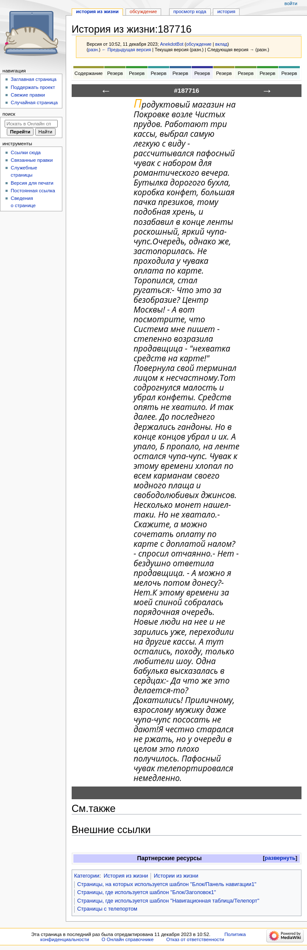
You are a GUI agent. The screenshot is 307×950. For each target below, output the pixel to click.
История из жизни (125, 876)
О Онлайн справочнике (127, 939)
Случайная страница (34, 102)
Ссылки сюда (26, 152)
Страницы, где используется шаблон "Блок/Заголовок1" (146, 892)
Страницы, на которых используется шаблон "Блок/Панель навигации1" (167, 884)
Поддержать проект (33, 87)
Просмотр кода (190, 11)
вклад (221, 44)
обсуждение (199, 44)
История (226, 11)
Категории (87, 876)
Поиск (9, 113)
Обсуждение (143, 11)
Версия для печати (32, 183)
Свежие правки (28, 94)
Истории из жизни (176, 876)
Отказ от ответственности (195, 939)
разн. (93, 49)
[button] (280, 858)
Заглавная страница (33, 79)
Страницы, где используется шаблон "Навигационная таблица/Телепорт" (168, 901)
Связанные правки (32, 160)
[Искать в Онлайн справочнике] (31, 123)
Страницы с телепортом (107, 909)
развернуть (280, 858)
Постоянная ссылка (33, 190)
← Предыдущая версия (126, 49)
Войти (291, 3)
